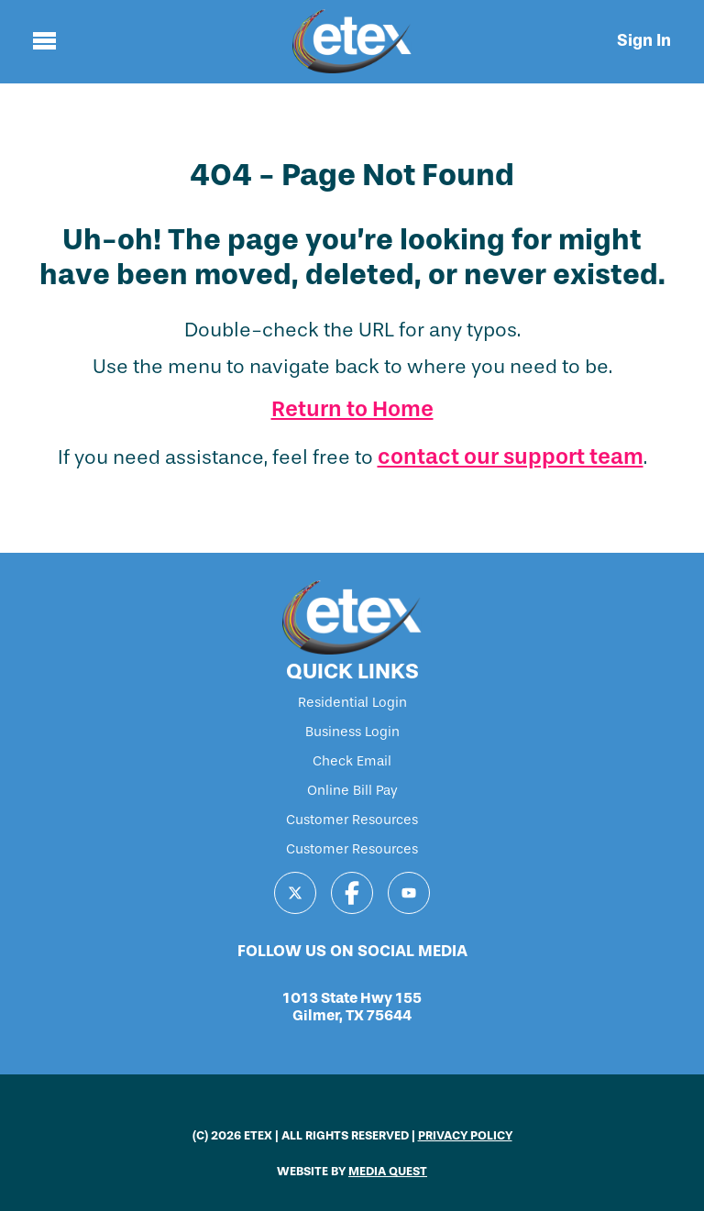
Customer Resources (352, 819)
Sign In (644, 40)
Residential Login (352, 702)
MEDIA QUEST (387, 1171)
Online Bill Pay (352, 790)
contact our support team (511, 457)
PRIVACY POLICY (465, 1135)
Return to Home (352, 409)
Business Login (352, 731)
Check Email (352, 761)
